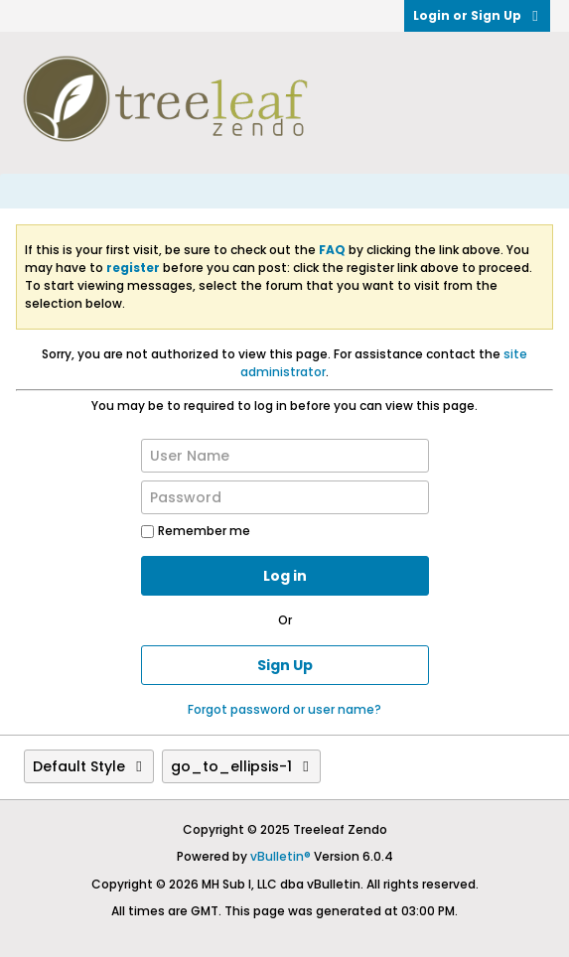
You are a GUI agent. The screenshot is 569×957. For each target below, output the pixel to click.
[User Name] (285, 456)
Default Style (89, 766)
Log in (285, 576)
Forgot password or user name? (284, 709)
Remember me (195, 530)
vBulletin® (280, 856)
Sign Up (285, 665)
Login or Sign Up (477, 15)
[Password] (285, 497)
